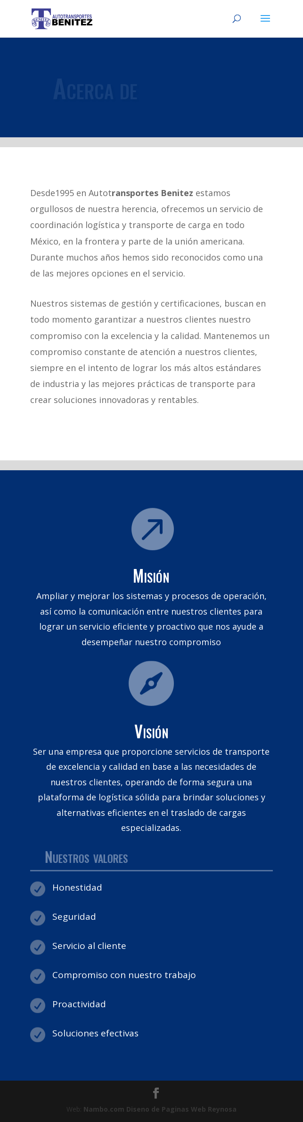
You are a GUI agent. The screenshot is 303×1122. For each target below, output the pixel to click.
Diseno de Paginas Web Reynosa (160, 1109)
